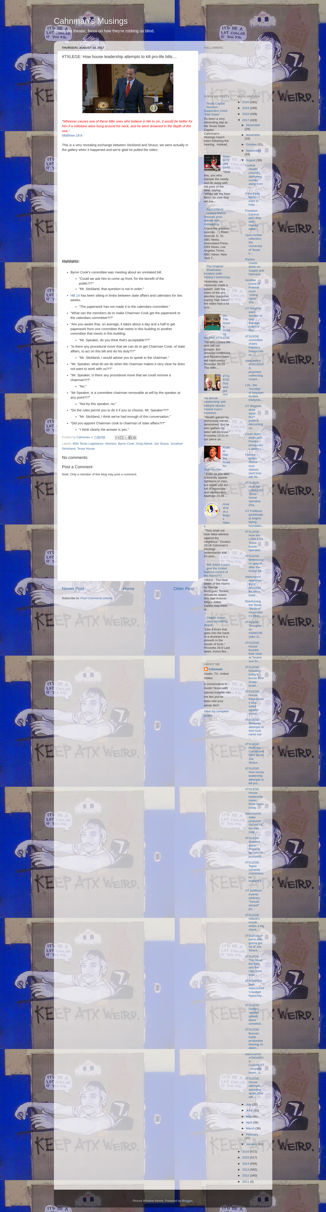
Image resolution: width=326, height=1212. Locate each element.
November (253, 135)
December (253, 125)
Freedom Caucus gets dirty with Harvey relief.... (253, 220)
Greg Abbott (144, 443)
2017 (246, 120)
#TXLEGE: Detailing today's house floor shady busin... (254, 676)
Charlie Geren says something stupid (216, 621)
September (253, 150)
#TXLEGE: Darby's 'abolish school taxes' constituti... (254, 1014)
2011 (246, 1181)
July (249, 1104)
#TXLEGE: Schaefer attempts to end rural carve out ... (254, 729)
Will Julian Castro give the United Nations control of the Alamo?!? (217, 570)
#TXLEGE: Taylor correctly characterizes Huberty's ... (254, 873)
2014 (246, 1163)
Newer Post (73, 588)
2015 (246, 1157)
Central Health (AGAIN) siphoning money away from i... (254, 176)
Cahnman (216, 669)
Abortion (110, 443)
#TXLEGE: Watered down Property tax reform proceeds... (254, 847)
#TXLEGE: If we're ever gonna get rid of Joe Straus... (254, 943)
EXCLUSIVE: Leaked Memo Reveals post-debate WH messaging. (215, 217)
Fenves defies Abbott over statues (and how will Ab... (253, 466)
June (249, 1110)
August (251, 160)
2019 (246, 108)
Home (128, 588)
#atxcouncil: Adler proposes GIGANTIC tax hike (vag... (254, 823)
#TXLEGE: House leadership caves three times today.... (254, 798)
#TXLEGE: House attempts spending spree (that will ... (254, 1088)
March (250, 1128)
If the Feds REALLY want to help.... (252, 199)
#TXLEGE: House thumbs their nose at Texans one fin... (253, 652)
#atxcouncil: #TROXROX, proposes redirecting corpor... (254, 370)
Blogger (187, 1200)
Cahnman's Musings (91, 21)
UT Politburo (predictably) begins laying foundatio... (254, 518)
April (249, 1122)
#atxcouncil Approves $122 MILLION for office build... (253, 586)
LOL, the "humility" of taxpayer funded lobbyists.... (254, 392)
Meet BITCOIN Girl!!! (226, 162)
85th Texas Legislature (88, 443)
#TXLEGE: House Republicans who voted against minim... (254, 702)
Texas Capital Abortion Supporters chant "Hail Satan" (215, 109)
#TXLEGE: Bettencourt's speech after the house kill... (254, 563)
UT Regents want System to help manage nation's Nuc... (253, 319)
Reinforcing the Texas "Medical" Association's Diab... (254, 609)
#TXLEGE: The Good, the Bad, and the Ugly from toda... (254, 966)
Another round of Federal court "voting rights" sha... (252, 291)
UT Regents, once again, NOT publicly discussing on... (254, 417)
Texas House (86, 448)
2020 (246, 102)
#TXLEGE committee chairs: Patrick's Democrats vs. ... (254, 345)
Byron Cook (126, 443)
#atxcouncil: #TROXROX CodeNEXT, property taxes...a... (254, 1063)
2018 (246, 114)
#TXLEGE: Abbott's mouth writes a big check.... (254, 922)
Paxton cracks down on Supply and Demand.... (254, 267)
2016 (246, 1151)
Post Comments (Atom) (96, 598)
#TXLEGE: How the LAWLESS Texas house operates (254, 541)
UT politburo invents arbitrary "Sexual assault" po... (253, 900)
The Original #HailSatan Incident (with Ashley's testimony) (217, 272)
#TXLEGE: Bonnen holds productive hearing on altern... (254, 1039)
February (252, 1134)
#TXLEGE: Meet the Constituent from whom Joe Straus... (254, 753)
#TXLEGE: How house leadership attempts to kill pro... (254, 776)
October (252, 144)
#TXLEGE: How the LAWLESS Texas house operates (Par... (254, 494)
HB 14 (75, 295)
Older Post (183, 588)
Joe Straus (161, 443)
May (249, 1116)
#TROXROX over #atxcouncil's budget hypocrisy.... (254, 990)
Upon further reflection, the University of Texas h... (253, 244)
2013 (246, 1169)
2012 (246, 1175)
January (252, 1144)
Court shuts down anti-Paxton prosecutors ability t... (254, 441)
